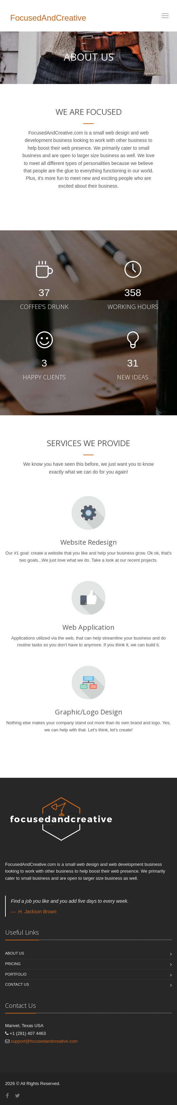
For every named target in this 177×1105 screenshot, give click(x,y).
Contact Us (17, 984)
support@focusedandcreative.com (44, 1041)
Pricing (13, 964)
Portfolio (15, 974)
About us (14, 953)
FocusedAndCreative (48, 17)
